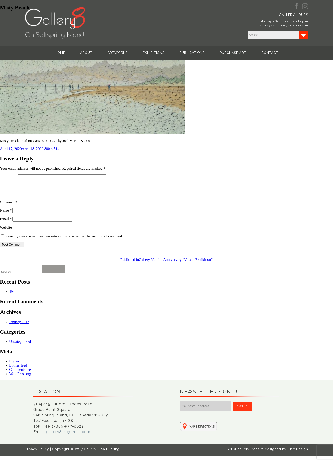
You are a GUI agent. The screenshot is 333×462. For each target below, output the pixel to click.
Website (6, 233)
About (86, 53)
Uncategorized (20, 347)
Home (60, 53)
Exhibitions (153, 53)
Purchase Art (233, 53)
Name (6, 216)
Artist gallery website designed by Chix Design (268, 454)
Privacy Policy (37, 454)
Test (12, 297)
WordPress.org (20, 379)
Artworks (118, 53)
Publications (192, 53)
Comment (8, 208)
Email (6, 224)
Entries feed (18, 371)
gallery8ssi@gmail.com (68, 437)
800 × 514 (51, 149)
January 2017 (19, 327)
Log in (14, 367)
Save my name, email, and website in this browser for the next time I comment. (64, 242)
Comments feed (21, 375)
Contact (269, 53)
